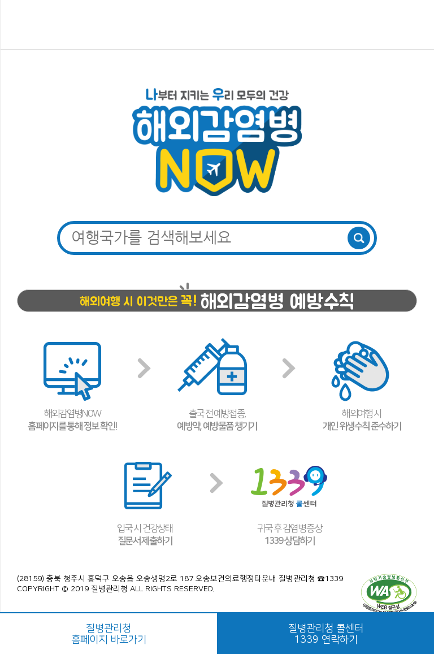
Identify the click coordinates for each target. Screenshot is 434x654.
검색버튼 (359, 238)
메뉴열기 (23, 25)
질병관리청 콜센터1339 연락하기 (325, 634)
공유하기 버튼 (412, 25)
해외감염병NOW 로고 (217, 25)
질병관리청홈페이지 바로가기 (108, 634)
